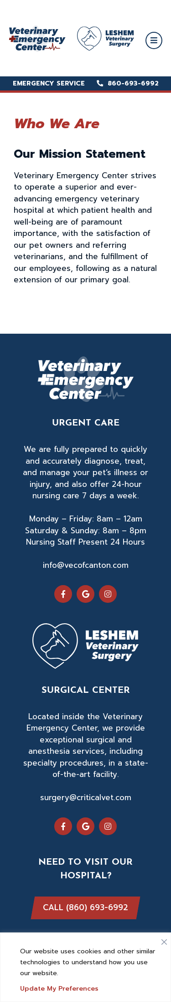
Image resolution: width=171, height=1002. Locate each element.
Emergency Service (49, 83)
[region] (85, 967)
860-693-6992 (128, 83)
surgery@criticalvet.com (85, 797)
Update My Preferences (59, 988)
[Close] (164, 940)
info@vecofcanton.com (86, 565)
